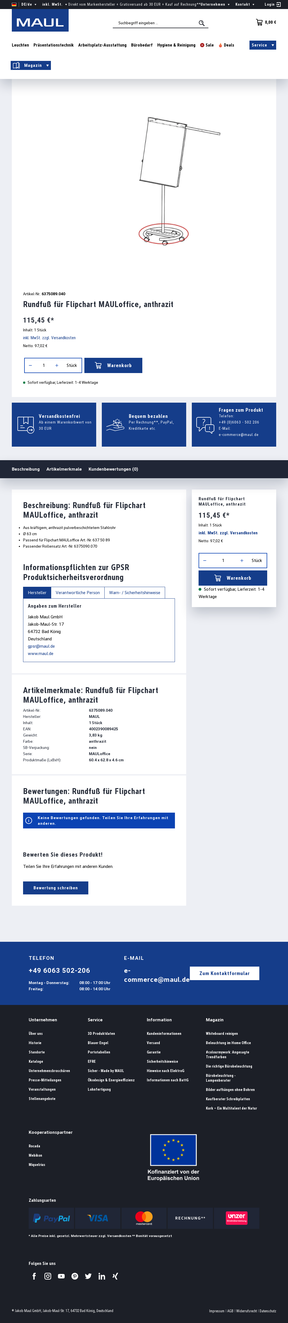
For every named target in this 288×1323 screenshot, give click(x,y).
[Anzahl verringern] (30, 365)
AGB (230, 1311)
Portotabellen (99, 1052)
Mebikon (35, 1155)
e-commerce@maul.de (239, 434)
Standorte (37, 1052)
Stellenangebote (42, 1099)
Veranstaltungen (42, 1089)
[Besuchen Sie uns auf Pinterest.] (74, 1276)
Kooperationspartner (51, 1132)
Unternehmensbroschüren (49, 1071)
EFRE (92, 1061)
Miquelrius (37, 1165)
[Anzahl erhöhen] (56, 365)
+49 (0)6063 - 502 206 (239, 422)
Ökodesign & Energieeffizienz (111, 1080)
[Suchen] (202, 23)
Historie (35, 1043)
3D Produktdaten (101, 1033)
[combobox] (160, 22)
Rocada (34, 1146)
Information (159, 1019)
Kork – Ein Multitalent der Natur (231, 1108)
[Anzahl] (43, 365)
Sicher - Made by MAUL (106, 1071)
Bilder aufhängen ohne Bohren (230, 1090)
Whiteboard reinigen (222, 1033)
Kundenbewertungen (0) (113, 469)
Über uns (36, 1033)
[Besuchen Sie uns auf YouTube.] (61, 1276)
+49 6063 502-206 (59, 970)
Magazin (215, 1019)
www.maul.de (40, 653)
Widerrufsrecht (246, 1311)
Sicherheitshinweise (162, 1061)
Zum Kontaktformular (224, 973)
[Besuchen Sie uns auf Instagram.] (47, 1276)
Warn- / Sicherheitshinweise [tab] (134, 592)
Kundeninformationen (164, 1033)
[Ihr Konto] (273, 4)
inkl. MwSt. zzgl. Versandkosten (49, 337)
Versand (153, 1043)
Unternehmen (43, 1019)
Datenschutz (268, 1311)
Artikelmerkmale (64, 469)
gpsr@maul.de (41, 646)
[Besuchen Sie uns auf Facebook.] (34, 1276)
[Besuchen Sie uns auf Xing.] (115, 1276)
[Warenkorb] (264, 22)
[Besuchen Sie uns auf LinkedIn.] (101, 1276)
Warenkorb (113, 365)
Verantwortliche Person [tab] (78, 592)
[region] (144, 181)
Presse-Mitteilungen (45, 1080)
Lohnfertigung (99, 1089)
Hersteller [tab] (37, 592)
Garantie (154, 1052)
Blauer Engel (98, 1043)
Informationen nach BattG (167, 1080)
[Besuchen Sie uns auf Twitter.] (88, 1276)
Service (95, 1019)
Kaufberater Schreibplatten (228, 1099)
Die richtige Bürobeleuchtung (229, 1066)
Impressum (216, 1311)
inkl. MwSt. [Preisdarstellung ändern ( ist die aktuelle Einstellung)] (55, 4)
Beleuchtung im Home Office (228, 1043)
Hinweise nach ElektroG (165, 1071)
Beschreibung (26, 469)
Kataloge (36, 1061)
